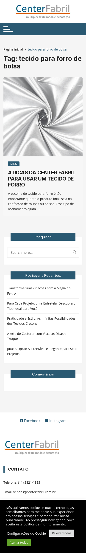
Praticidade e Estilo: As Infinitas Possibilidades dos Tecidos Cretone (41, 321)
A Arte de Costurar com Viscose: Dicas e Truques (36, 336)
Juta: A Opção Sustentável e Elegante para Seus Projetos (42, 351)
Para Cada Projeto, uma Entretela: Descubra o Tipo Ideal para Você (41, 305)
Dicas (13, 164)
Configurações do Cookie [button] (26, 533)
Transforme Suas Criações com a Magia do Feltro (38, 290)
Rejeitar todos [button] (61, 533)
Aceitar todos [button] (19, 542)
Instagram (56, 420)
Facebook (29, 420)
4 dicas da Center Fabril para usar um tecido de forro (41, 178)
